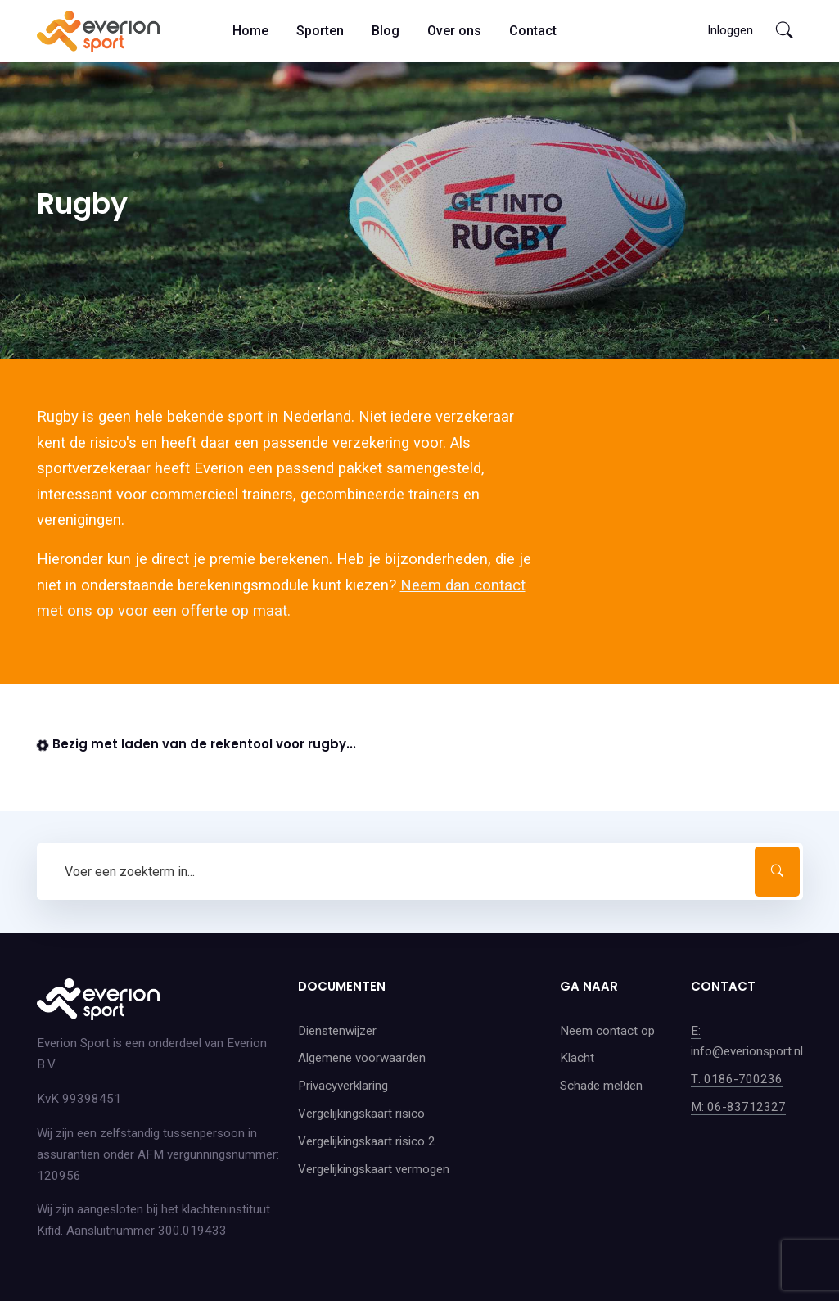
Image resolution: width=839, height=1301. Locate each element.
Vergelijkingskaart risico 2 (366, 1141)
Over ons (454, 30)
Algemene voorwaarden (362, 1057)
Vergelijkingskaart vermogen (373, 1169)
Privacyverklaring (343, 1085)
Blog (385, 30)
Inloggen (730, 30)
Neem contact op (607, 1030)
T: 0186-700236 (737, 1079)
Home (250, 30)
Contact (533, 30)
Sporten (320, 30)
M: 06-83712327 (738, 1107)
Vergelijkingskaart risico (361, 1113)
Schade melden (601, 1085)
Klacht (577, 1057)
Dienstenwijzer (337, 1030)
